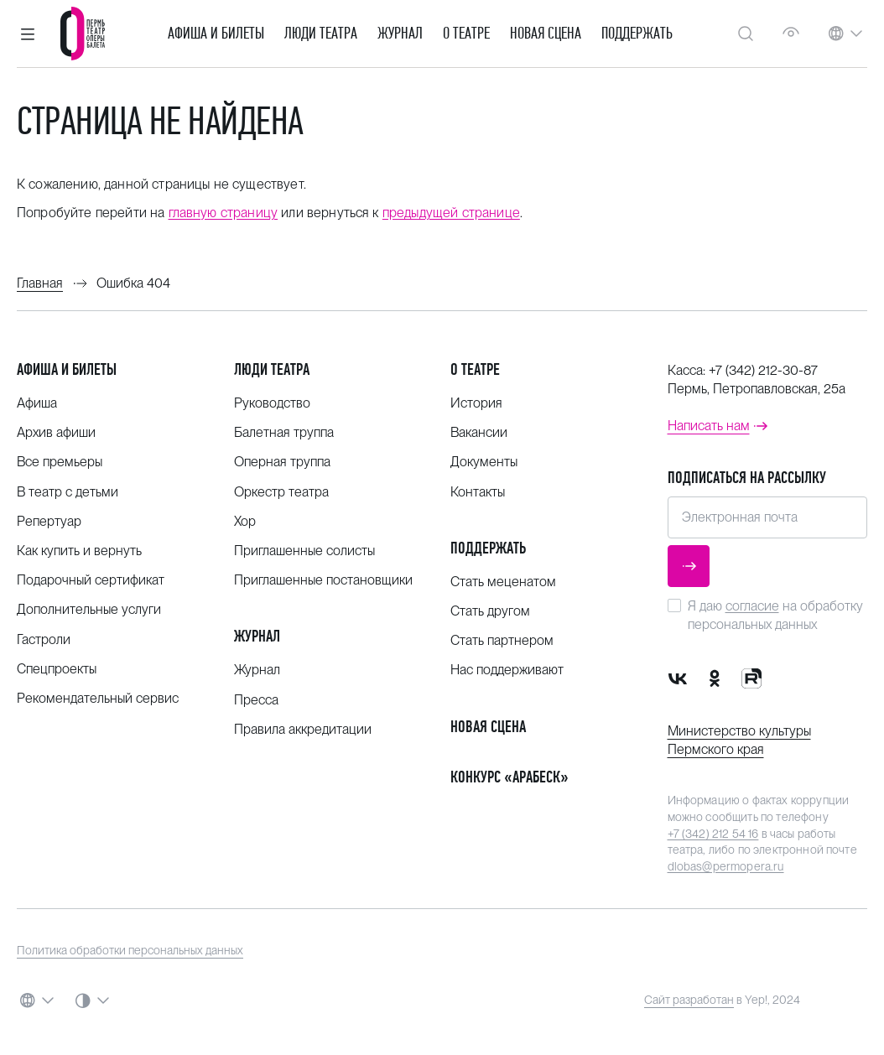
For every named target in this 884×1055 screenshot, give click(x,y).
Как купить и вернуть (79, 551)
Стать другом (490, 611)
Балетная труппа (284, 432)
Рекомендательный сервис (98, 698)
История (476, 403)
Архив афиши (56, 432)
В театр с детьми (67, 492)
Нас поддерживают (507, 670)
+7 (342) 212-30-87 (763, 370)
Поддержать (637, 33)
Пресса (256, 700)
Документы (483, 462)
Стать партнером (502, 640)
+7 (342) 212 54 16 (713, 833)
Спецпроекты (56, 669)
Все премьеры (59, 462)
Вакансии (478, 432)
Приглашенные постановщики (323, 580)
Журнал (400, 33)
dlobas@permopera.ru (726, 866)
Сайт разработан (689, 999)
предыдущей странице (451, 213)
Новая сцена (545, 33)
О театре (466, 33)
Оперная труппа (282, 462)
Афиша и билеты (216, 33)
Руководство (272, 403)
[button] (28, 34)
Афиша (37, 403)
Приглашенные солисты (304, 551)
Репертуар (49, 521)
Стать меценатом (503, 582)
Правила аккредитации (303, 729)
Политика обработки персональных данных (130, 950)
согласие (752, 606)
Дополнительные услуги (89, 609)
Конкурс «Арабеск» (509, 777)
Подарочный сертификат (90, 580)
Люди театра (320, 33)
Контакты (477, 492)
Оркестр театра (281, 492)
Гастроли (43, 639)
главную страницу (223, 213)
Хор (245, 521)
